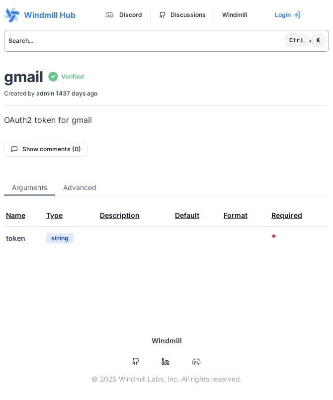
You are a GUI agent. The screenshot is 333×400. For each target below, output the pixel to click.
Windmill (234, 14)
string (60, 238)
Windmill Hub (40, 15)
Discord (122, 15)
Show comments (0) (46, 149)
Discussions (182, 14)
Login (288, 15)
